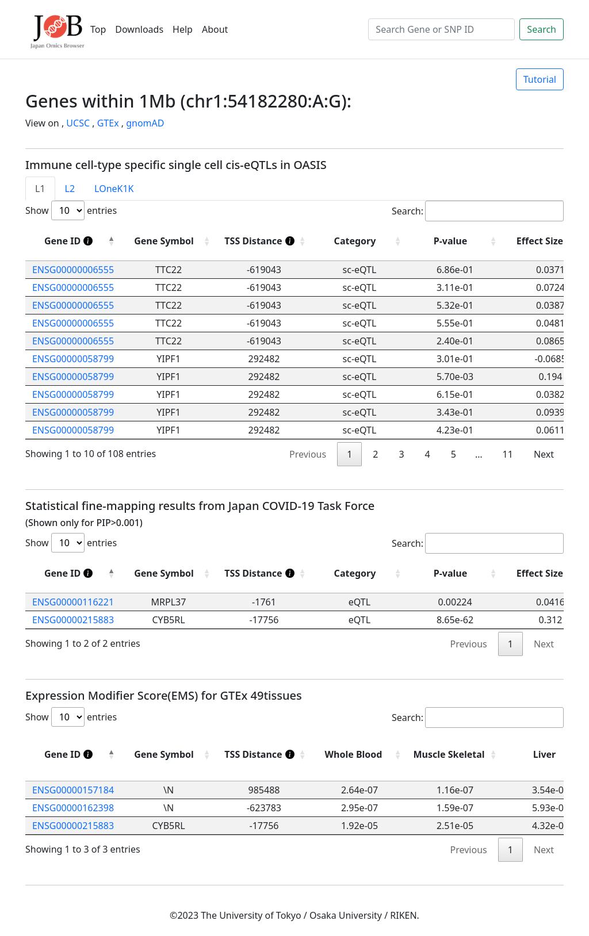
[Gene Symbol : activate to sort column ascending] (168, 241)
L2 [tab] (70, 188)
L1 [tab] (40, 188)
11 (508, 454)
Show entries (71, 210)
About (215, 29)
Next (544, 454)
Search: (478, 211)
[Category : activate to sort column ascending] (359, 241)
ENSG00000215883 (73, 619)
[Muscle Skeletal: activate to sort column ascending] (455, 754)
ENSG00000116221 (73, 602)
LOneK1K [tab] (113, 188)
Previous (307, 454)
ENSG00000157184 (73, 790)
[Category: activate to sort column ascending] (359, 573)
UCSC (78, 123)
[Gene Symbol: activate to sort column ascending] (168, 573)
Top (98, 29)
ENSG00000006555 (73, 269)
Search (541, 29)
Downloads (139, 29)
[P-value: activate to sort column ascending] (455, 573)
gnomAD (145, 123)
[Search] (441, 29)
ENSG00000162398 (73, 807)
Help (183, 29)
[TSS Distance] (264, 241)
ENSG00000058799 (73, 358)
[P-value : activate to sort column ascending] (455, 241)
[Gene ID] (73, 241)
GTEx (108, 123)
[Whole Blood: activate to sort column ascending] (359, 754)
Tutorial (539, 79)
